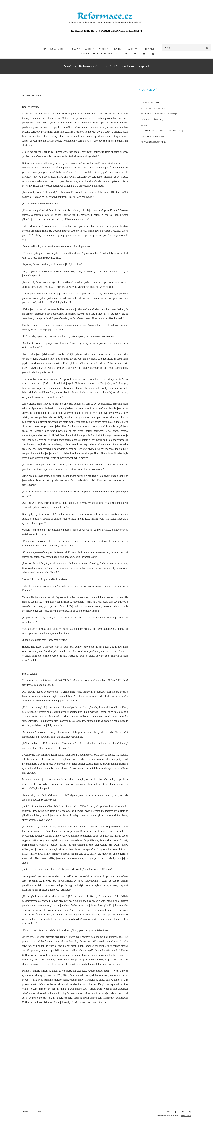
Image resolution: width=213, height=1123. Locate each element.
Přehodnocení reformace (153, 136)
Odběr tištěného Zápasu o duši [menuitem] (100, 54)
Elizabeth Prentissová (32, 95)
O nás (39, 1112)
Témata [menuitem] (74, 49)
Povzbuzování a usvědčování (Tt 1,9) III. (159, 114)
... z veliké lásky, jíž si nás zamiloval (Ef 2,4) (162, 131)
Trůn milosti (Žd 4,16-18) (152, 119)
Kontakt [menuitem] (148, 49)
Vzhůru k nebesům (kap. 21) (153, 142)
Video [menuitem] (102, 49)
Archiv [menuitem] (132, 49)
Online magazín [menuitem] (53, 49)
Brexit (144, 125)
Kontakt (26, 1112)
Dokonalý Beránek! (150, 103)
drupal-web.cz (186, 1116)
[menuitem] (126, 53)
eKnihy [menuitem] (117, 49)
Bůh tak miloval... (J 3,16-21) (153, 108)
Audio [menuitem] (88, 49)
